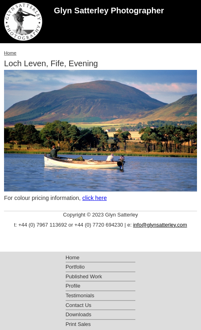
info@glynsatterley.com (160, 225)
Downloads (78, 314)
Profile (73, 286)
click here (94, 198)
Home (10, 52)
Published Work (84, 276)
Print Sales (78, 324)
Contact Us (78, 305)
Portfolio (75, 267)
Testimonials (80, 295)
